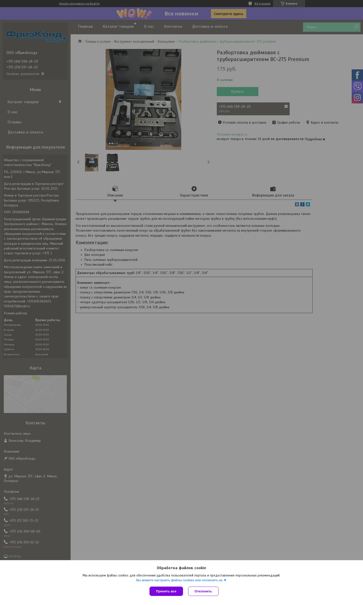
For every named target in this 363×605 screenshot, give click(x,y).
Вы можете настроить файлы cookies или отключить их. (179, 580)
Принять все (166, 591)
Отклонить (203, 591)
